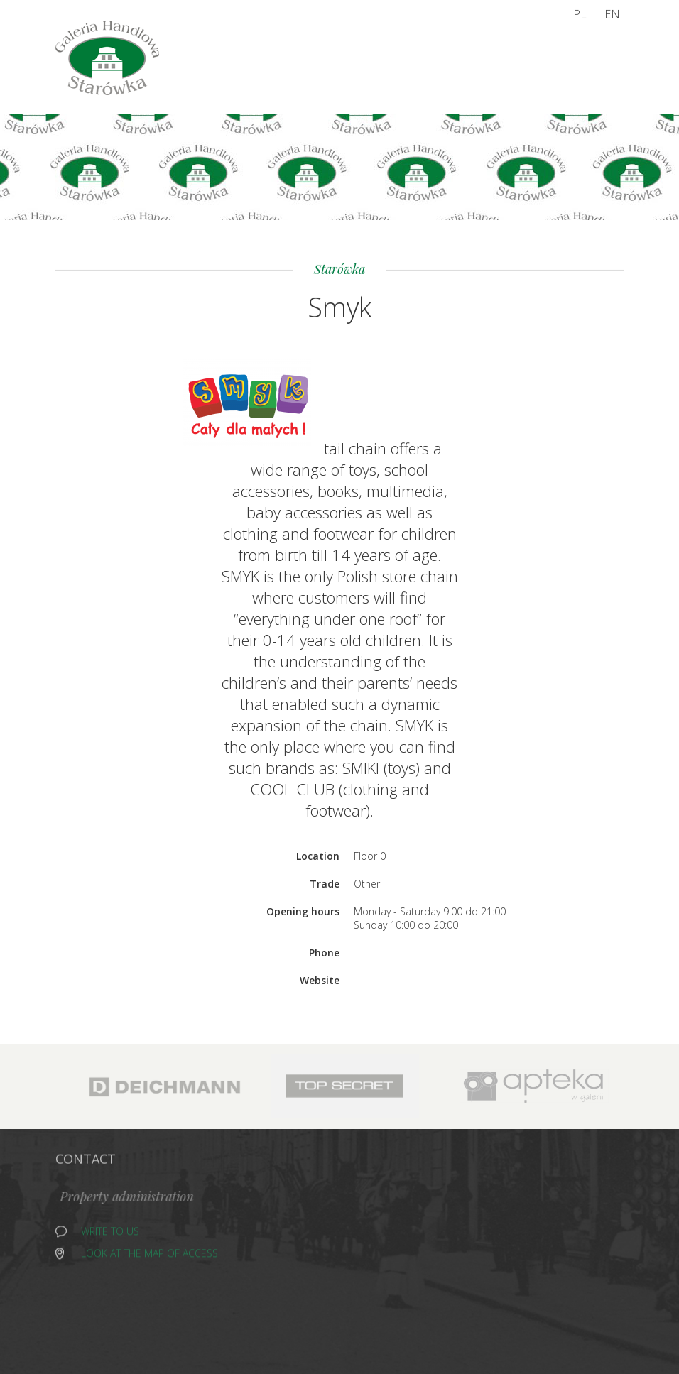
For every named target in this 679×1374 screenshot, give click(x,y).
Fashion (303, 1298)
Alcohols (308, 1206)
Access (384, 62)
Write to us (110, 1234)
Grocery (304, 1261)
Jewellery (307, 1224)
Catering (305, 1280)
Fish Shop (420, 1243)
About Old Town (464, 62)
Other (412, 1224)
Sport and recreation (452, 1261)
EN (612, 13)
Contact (550, 62)
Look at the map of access (149, 1256)
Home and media (324, 1243)
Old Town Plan (311, 63)
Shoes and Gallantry (450, 1206)
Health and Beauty (444, 1280)
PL (580, 13)
